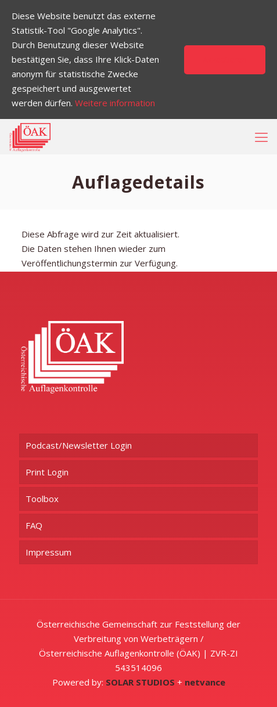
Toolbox (42, 498)
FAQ (34, 525)
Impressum (48, 552)
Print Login (47, 472)
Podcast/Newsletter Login (79, 445)
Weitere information (115, 103)
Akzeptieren (225, 59)
